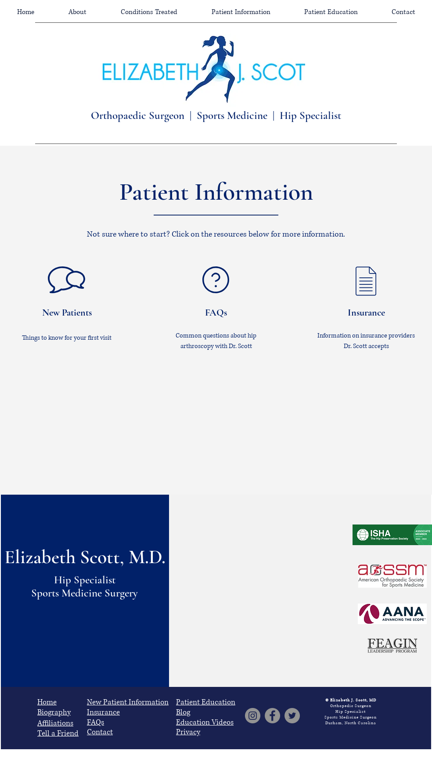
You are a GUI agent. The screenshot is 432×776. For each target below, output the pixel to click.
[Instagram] (252, 715)
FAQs (95, 722)
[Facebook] (272, 715)
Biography (54, 712)
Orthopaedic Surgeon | (144, 115)
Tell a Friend (58, 733)
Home (47, 702)
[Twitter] (292, 715)
